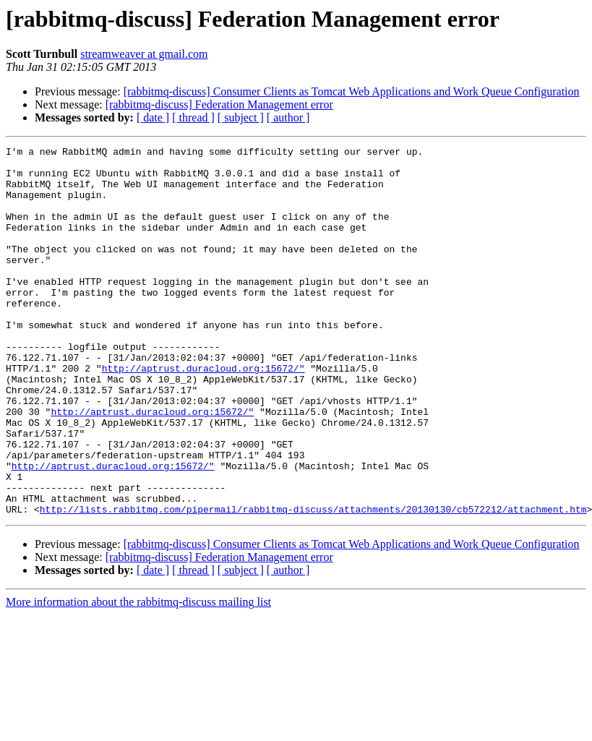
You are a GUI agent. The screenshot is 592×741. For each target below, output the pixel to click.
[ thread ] (193, 117)
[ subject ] (241, 117)
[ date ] (153, 117)
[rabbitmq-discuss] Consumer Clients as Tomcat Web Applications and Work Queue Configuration (352, 91)
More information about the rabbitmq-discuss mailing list (138, 675)
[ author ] (288, 117)
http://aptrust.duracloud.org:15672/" (203, 413)
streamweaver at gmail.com (143, 54)
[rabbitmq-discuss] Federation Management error (219, 104)
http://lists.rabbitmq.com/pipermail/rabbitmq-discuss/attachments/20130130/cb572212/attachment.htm (313, 582)
